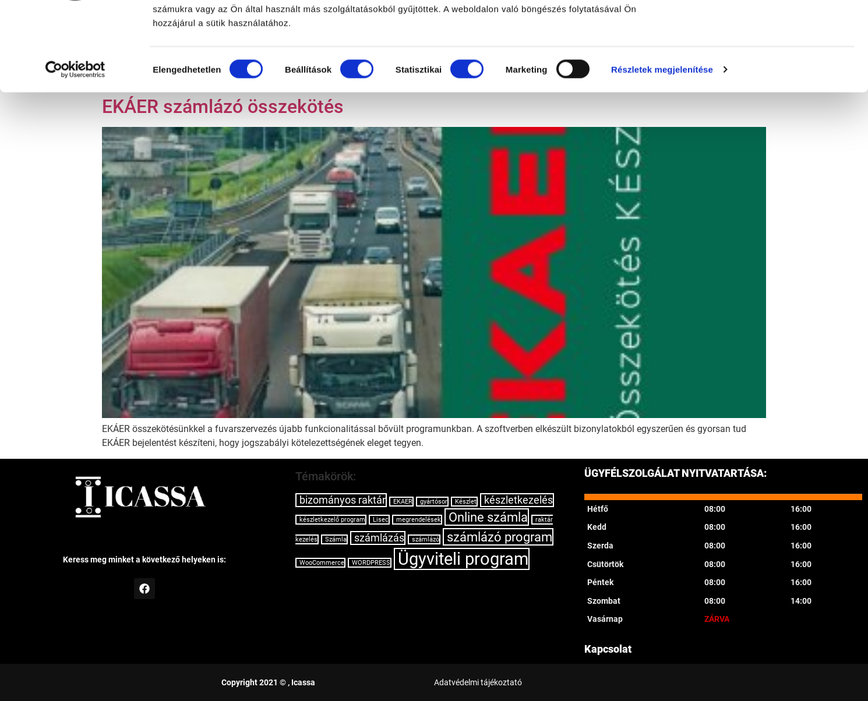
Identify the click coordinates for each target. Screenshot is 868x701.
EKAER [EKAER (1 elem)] (402, 501)
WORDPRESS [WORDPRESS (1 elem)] (371, 563)
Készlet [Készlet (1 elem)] (466, 501)
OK (771, 30)
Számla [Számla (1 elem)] (336, 539)
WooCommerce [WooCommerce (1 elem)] (321, 563)
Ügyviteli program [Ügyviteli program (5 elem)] (463, 559)
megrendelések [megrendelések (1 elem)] (418, 519)
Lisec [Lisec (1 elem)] (381, 519)
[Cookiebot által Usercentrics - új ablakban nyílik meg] (75, 145)
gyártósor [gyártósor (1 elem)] (433, 501)
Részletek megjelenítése (662, 145)
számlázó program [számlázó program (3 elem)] (499, 536)
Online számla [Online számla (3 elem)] (488, 517)
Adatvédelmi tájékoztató (478, 682)
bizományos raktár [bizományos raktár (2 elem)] (342, 500)
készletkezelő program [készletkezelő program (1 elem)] (332, 519)
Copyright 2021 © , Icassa (268, 682)
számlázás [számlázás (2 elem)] (379, 538)
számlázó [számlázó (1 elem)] (425, 539)
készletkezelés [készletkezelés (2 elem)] (518, 500)
